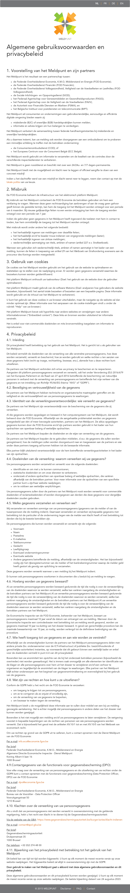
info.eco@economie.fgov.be (33, 741)
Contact (91, 889)
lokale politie (13, 182)
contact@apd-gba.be (30, 825)
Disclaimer (65, 889)
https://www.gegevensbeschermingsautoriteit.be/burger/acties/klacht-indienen (79, 820)
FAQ (79, 889)
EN (121, 3)
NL (97, 3)
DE (113, 3)
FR (105, 3)
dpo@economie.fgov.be (31, 782)
